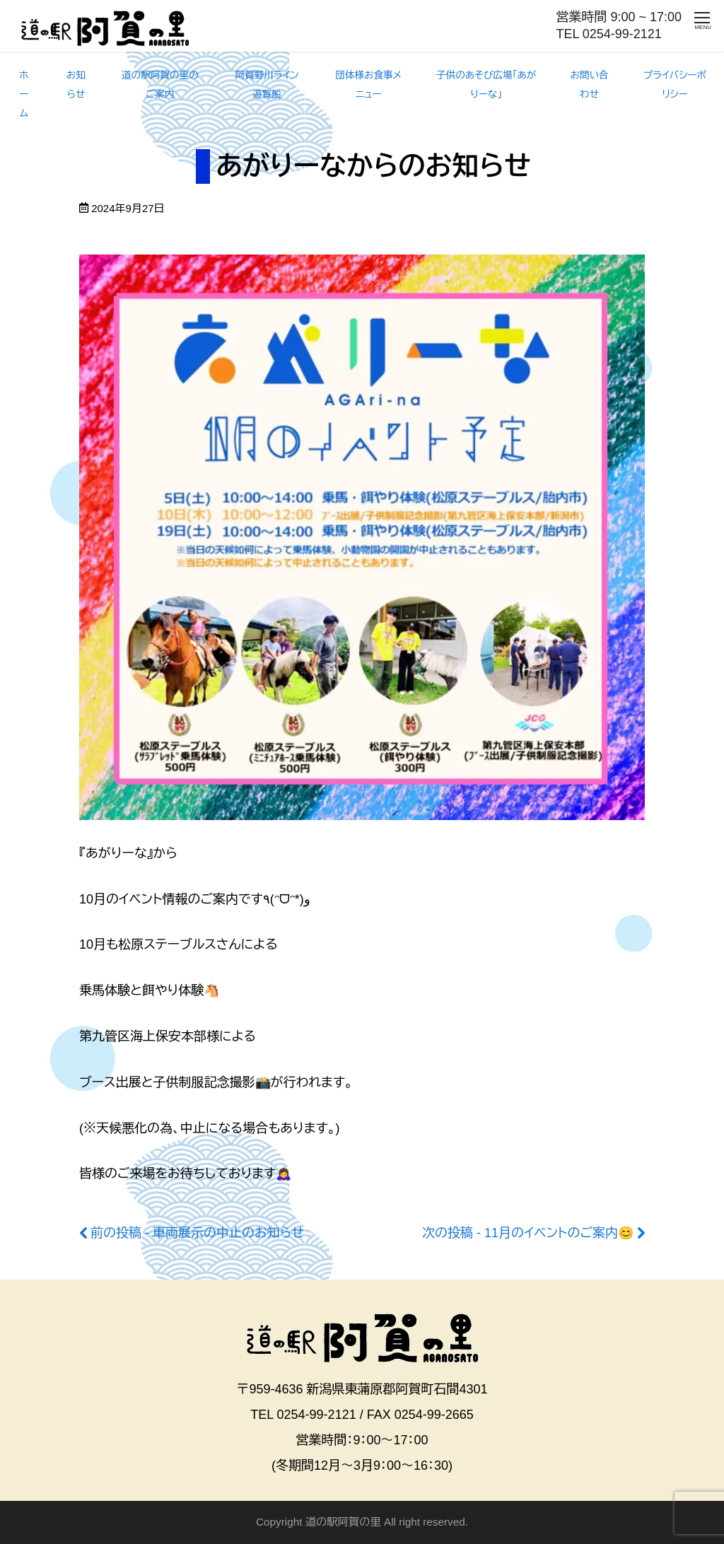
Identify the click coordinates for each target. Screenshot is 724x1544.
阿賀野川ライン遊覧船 (266, 85)
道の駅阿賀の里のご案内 (160, 85)
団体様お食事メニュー (368, 85)
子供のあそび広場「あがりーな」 (486, 85)
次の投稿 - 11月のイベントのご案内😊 (528, 1233)
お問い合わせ (590, 85)
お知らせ (76, 85)
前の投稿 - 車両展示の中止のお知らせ (197, 1233)
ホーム (23, 94)
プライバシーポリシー (674, 85)
